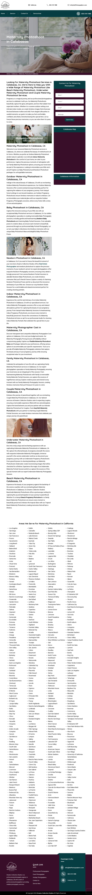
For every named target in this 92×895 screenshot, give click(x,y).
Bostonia (70, 551)
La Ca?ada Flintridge (54, 772)
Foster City (32, 838)
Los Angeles (13, 528)
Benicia (50, 612)
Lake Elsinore (33, 536)
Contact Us (24, 13)
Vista (11, 726)
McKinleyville (71, 546)
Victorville (12, 640)
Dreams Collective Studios (45, 893)
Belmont (51, 607)
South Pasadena (53, 617)
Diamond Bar (33, 640)
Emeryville (70, 681)
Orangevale (32, 810)
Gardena (31, 607)
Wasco (50, 630)
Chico (11, 716)
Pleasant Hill (33, 825)
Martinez (32, 797)
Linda (50, 691)
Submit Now (69, 120)
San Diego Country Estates (76, 830)
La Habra (31, 581)
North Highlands (34, 703)
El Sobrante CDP (72, 594)
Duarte (50, 747)
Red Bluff (70, 620)
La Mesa (31, 602)
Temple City (33, 805)
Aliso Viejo (32, 668)
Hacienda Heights (35, 635)
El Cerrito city (52, 637)
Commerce (71, 711)
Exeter (69, 823)
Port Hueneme (53, 739)
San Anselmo (71, 683)
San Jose (12, 533)
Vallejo (11, 650)
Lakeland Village (72, 808)
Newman (70, 709)
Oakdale (50, 696)
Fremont (12, 566)
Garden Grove (13, 602)
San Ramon (13, 780)
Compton (12, 731)
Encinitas (32, 589)
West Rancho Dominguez (56, 729)
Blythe (50, 843)
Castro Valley (33, 569)
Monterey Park (33, 604)
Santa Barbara (13, 764)
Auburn (69, 642)
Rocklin (11, 846)
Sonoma (70, 792)
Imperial (50, 769)
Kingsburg (70, 701)
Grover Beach (71, 686)
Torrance (12, 627)
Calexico (31, 775)
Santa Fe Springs (53, 820)
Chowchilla (51, 823)
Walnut (50, 599)
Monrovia (32, 792)
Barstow (51, 653)
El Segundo (71, 543)
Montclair (32, 787)
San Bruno (32, 747)
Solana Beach (71, 675)
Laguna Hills (52, 556)
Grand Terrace (72, 668)
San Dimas (32, 828)
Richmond (12, 665)
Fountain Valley (34, 627)
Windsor (51, 627)
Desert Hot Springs (54, 536)
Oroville (50, 775)
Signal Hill (70, 742)
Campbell (32, 742)
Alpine (69, 579)
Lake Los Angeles (73, 670)
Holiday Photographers (39, 877)
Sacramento (13, 541)
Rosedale (51, 808)
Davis (30, 556)
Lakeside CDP (52, 742)
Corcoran (51, 709)
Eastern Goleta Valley (55, 589)
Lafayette (51, 648)
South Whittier (33, 622)
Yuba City (32, 543)
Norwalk (12, 719)
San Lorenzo (52, 581)
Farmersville (71, 815)
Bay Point (51, 675)
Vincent (70, 599)
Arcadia (31, 632)
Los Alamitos (71, 739)
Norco (50, 645)
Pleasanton (13, 820)
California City (72, 604)
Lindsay (70, 696)
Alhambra (12, 795)
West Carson (52, 724)
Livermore (12, 769)
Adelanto (32, 782)
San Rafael (32, 599)
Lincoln (31, 683)
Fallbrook (32, 830)
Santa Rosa (13, 589)
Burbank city (13, 698)
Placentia (32, 670)
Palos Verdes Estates (74, 663)
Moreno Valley (14, 576)
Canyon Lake (71, 769)
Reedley (50, 650)
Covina (31, 678)
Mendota (70, 693)
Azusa (31, 691)
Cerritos (31, 698)
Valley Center (71, 777)
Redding (12, 742)
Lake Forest (13, 782)
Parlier (69, 617)
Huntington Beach (15, 584)
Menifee (12, 711)
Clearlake (70, 556)
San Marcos (13, 736)
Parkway (70, 566)
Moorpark (32, 808)
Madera (31, 559)
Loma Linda (52, 663)
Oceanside (12, 599)
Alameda (12, 830)
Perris (11, 815)
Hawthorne (13, 775)
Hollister (31, 757)
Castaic (50, 828)
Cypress (31, 688)
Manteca (12, 787)
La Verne (51, 554)
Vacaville (12, 721)
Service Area (37, 13)
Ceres (31, 693)
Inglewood (12, 696)
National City (33, 630)
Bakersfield (13, 548)
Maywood (51, 660)
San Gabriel (32, 769)
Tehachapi (70, 678)
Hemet (11, 759)
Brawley (50, 625)
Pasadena (12, 637)
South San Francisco (35, 566)
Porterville (32, 584)
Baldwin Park (13, 843)
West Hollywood (34, 813)
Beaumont (32, 653)
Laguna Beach (52, 703)
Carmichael (13, 828)
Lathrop (50, 587)
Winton (69, 729)
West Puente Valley (54, 734)
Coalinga (70, 528)
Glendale (12, 587)
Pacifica (31, 780)
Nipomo (50, 838)
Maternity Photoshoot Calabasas (28, 74)
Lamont (69, 648)
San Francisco (14, 536)
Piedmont (70, 764)
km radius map (70, 152)
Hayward (12, 612)
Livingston (70, 627)
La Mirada (32, 709)
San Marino (71, 703)
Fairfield (11, 660)
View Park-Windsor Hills (75, 726)
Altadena (31, 749)
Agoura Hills (52, 785)
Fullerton (12, 630)
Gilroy (30, 617)
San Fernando (52, 681)
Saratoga (51, 569)
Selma (50, 673)
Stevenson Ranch (54, 767)
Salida (69, 609)
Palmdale (12, 607)
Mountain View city (15, 797)
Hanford (31, 620)
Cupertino (32, 609)
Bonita (69, 653)
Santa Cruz (32, 594)
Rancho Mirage (72, 538)
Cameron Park (52, 841)
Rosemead (32, 675)
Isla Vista (70, 614)
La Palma (70, 589)
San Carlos (51, 571)
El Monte (12, 691)
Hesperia (12, 724)
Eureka (50, 622)
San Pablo (51, 541)
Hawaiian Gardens (73, 632)
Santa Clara (13, 642)
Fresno (11, 538)
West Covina (13, 693)
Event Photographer (38, 874)
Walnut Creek (33, 538)
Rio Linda (70, 559)
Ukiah (69, 561)
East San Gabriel (53, 714)
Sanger (50, 620)
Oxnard (11, 581)
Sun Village (71, 752)
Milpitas (11, 813)
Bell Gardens (33, 767)
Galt (49, 642)
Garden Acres (71, 838)
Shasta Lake (71, 820)
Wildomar (32, 803)
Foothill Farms (33, 795)
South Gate (13, 747)
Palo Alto (31, 554)
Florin (30, 686)
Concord (12, 653)
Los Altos (51, 561)
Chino (11, 752)
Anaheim (12, 551)
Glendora (32, 663)
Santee (31, 614)
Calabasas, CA (72, 880)
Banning (50, 579)
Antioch (11, 668)
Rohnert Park (33, 731)
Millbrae (50, 706)
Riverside (12, 556)
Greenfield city (53, 813)
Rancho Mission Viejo (74, 797)
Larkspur (70, 673)
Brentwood (32, 571)
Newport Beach (14, 785)
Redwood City (14, 792)
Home (3, 13)
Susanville (70, 581)
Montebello (32, 587)
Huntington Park (34, 637)
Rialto (11, 709)
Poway (31, 701)
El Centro (32, 734)
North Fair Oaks (72, 645)
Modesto (12, 574)
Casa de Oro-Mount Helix (56, 787)
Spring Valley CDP (54, 531)
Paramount (32, 655)
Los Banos (32, 724)
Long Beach (13, 543)
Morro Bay (70, 782)
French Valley (33, 762)
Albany (50, 790)
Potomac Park (72, 800)
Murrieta (12, 675)
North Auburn (71, 622)
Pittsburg (12, 833)
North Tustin (52, 655)
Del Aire (69, 785)
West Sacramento (35, 645)
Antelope (32, 711)
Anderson (70, 759)
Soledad (50, 668)
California (32, 5)
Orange (11, 635)
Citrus (69, 775)
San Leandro (13, 757)
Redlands (12, 838)
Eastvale (31, 541)
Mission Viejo (13, 744)
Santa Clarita (13, 569)
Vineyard (31, 752)
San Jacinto (32, 648)
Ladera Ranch (52, 678)
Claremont (32, 800)
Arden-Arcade (13, 729)
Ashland (50, 693)
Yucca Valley (52, 744)
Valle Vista (51, 805)
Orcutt (50, 559)
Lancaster (12, 604)
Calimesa (70, 818)
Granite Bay (52, 726)
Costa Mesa (13, 678)
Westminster (13, 754)
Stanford (70, 541)
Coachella (32, 754)
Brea (30, 721)
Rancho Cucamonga (16, 597)
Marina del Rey (72, 825)
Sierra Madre (71, 767)
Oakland (12, 546)
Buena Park (13, 790)
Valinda (50, 736)
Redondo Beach (34, 533)
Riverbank (51, 665)
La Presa (31, 772)
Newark (31, 716)
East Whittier (71, 828)
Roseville (12, 625)
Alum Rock (71, 731)
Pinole (50, 815)
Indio (11, 762)
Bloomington (52, 701)
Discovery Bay (72, 597)
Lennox (50, 757)
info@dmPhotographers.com (77, 5)
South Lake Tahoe (54, 752)
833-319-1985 (52, 5)
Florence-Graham (34, 579)
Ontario (11, 592)
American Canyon (54, 749)
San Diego (12, 531)
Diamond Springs (73, 716)
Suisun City (52, 594)
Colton (31, 650)
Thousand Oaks (14, 645)
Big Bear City (71, 688)
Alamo (69, 625)
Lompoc (31, 736)
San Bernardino (14, 571)
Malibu (69, 795)
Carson (11, 734)
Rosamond (51, 762)
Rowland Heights (34, 719)
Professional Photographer (41, 871)
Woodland (32, 597)
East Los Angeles (15, 663)
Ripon (69, 574)
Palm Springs (33, 729)
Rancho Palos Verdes (36, 759)
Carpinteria (71, 665)
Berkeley (12, 655)
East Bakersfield (72, 787)
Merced (11, 767)
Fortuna (69, 698)
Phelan (50, 836)
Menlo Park (32, 836)
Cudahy (50, 711)
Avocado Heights (73, 658)
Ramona (50, 731)
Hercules (51, 635)
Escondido (12, 620)
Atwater (50, 543)
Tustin (11, 805)
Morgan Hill (32, 726)
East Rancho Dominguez (75, 607)
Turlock (11, 841)
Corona (11, 614)
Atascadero (52, 584)
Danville (31, 744)
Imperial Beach (53, 632)
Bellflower (12, 823)
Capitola (70, 846)
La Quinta (32, 785)
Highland (32, 625)
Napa (11, 808)
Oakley (31, 739)
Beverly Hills (52, 533)
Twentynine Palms (54, 604)
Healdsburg (71, 749)
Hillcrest (70, 813)
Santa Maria (13, 688)
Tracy (11, 739)
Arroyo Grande (53, 833)
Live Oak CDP (52, 846)
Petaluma (32, 612)
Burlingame (52, 564)
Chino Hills (12, 825)
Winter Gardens (53, 754)
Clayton (69, 772)
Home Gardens (72, 706)
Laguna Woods (72, 531)
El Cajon (12, 701)
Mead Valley (52, 764)
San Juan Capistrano (35, 820)
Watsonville (32, 660)
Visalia (11, 632)
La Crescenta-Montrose (56, 782)
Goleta (50, 528)
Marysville (70, 691)
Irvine (11, 561)
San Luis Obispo (34, 714)
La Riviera (70, 744)
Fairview (70, 805)
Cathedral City (33, 665)
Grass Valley (71, 637)
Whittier (11, 777)
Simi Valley (13, 648)
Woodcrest (71, 536)
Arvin (49, 795)
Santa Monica (13, 749)
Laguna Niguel (33, 574)
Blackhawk (71, 803)
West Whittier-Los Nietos (56, 640)
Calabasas (14, 74)
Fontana (12, 579)
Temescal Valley (53, 597)
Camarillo (32, 531)
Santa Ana (12, 559)
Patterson (51, 686)
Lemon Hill (70, 612)
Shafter (50, 780)
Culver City (32, 764)
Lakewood (12, 800)
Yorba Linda (32, 551)
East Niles (51, 576)
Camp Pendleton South (75, 640)
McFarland (70, 635)
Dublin (31, 528)
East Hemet (52, 777)
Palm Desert (33, 673)
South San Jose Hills (55, 825)
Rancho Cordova (14, 810)
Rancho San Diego (54, 719)
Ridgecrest (51, 602)
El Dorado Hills (33, 696)
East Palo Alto (52, 592)
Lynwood (32, 564)
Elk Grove (12, 594)
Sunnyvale (12, 617)
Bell (30, 833)
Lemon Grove (52, 609)
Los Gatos (32, 841)
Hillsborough (71, 762)
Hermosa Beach (53, 797)
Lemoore (51, 614)
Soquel (69, 810)
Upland (11, 818)
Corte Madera (71, 836)
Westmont (32, 815)
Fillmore (70, 564)
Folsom (11, 803)
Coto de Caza (71, 584)
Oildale (31, 823)
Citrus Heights (14, 772)
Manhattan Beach (34, 818)
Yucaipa (31, 642)
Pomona (12, 622)
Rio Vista (70, 843)
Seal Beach (51, 658)
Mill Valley (70, 630)
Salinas (11, 609)
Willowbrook (52, 716)
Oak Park (70, 650)
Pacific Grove (71, 602)
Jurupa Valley (13, 703)
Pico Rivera (32, 592)
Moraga (69, 548)
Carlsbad (12, 670)
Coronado (51, 818)
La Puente (32, 790)
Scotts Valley (71, 714)
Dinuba (50, 670)
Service (12, 13)
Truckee (70, 554)
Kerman (70, 576)
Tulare (31, 548)
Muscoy (70, 734)
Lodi (30, 561)
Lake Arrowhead (72, 833)
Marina (50, 721)
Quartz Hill (70, 841)
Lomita (50, 759)
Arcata (50, 830)
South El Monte (53, 792)
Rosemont (51, 683)
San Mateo (12, 706)
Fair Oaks (32, 846)
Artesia (69, 569)
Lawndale (51, 551)
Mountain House (53, 688)
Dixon (50, 810)
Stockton (12, 554)
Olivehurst (70, 533)
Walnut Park (71, 571)
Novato (31, 658)
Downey (12, 673)
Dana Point (32, 843)
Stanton (31, 777)
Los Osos (70, 587)
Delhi (69, 780)
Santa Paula (52, 566)
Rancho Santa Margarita (36, 706)
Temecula (12, 686)
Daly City (12, 714)
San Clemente (33, 576)
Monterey (51, 574)
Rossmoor (70, 736)
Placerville (70, 790)
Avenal (69, 660)
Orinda (50, 800)
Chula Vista (13, 564)
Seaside (50, 538)
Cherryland (71, 592)
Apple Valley (13, 836)
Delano (31, 681)
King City (70, 655)
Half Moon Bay (72, 747)
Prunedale (51, 803)
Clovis (11, 658)
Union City (32, 546)
